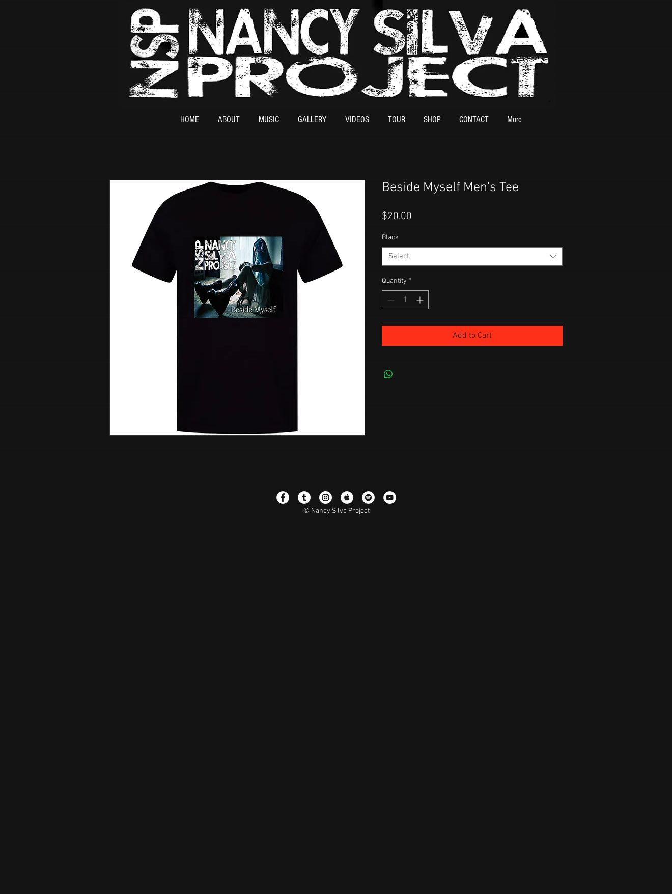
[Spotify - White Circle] (368, 497)
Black (390, 237)
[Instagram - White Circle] (325, 497)
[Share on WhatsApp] (388, 374)
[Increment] (420, 300)
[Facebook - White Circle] (282, 497)
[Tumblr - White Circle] (304, 497)
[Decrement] (389, 300)
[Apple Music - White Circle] (347, 497)
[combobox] (472, 256)
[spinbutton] (405, 300)
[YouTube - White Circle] (389, 497)
